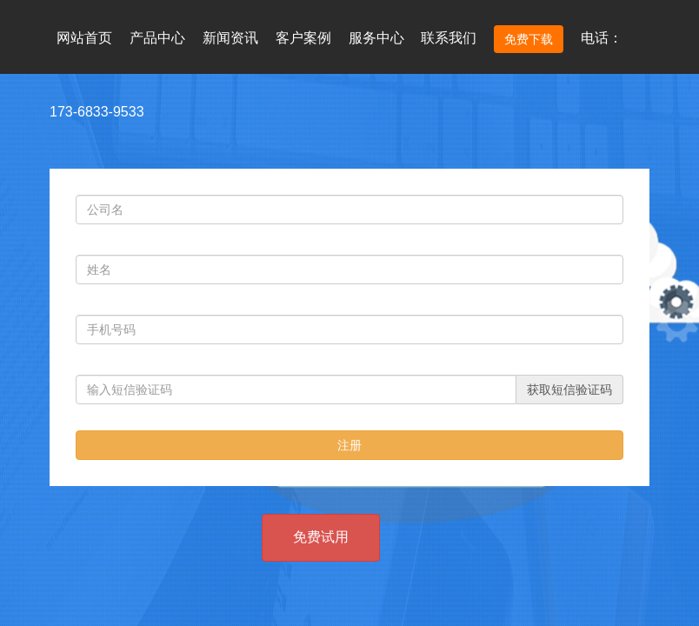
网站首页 (84, 37)
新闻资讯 (230, 37)
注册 (349, 445)
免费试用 (321, 536)
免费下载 (528, 39)
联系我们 (448, 37)
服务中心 (376, 37)
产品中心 (157, 37)
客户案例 (303, 37)
